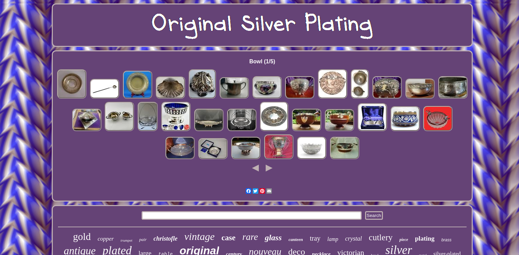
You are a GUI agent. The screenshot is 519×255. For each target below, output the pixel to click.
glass (273, 237)
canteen (296, 239)
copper (106, 238)
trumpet (126, 240)
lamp (332, 239)
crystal (353, 238)
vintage (199, 236)
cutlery (381, 237)
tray (315, 238)
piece (403, 239)
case (228, 237)
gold (82, 236)
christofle (166, 238)
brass (446, 240)
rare (250, 237)
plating (425, 238)
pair (143, 239)
